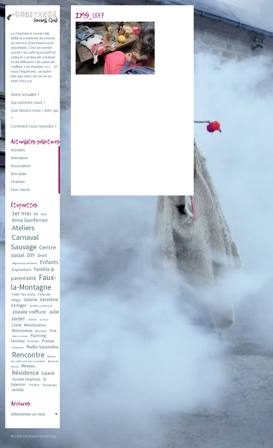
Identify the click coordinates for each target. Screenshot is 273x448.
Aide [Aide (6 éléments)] (44, 214)
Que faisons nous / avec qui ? (34, 114)
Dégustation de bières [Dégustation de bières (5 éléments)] (24, 263)
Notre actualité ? (25, 94)
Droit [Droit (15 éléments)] (42, 255)
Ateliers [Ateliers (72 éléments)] (23, 227)
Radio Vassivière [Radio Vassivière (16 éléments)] (42, 347)
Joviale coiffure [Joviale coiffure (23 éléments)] (29, 311)
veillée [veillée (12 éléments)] (18, 389)
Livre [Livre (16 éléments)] (16, 325)
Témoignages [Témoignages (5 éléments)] (49, 385)
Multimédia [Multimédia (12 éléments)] (22, 330)
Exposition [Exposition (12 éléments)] (21, 269)
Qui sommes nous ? (28, 102)
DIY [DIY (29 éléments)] (31, 255)
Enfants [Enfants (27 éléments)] (49, 262)
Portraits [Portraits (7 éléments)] (33, 341)
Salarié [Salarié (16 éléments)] (48, 373)
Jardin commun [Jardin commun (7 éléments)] (40, 306)
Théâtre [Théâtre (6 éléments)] (34, 385)
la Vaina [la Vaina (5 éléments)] (44, 319)
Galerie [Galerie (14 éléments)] (30, 299)
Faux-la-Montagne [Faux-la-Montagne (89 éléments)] (33, 282)
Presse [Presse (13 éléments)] (48, 341)
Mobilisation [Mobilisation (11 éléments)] (35, 325)
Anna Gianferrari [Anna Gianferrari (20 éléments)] (29, 220)
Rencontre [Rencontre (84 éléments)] (28, 355)
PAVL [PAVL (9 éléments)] (53, 330)
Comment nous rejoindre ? (33, 126)
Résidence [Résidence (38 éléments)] (25, 372)
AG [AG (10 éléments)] (36, 213)
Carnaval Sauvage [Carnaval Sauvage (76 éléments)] (25, 241)
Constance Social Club (39, 436)
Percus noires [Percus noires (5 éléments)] (20, 336)
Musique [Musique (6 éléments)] (41, 331)
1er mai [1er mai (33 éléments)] (21, 213)
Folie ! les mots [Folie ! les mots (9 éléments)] (24, 294)
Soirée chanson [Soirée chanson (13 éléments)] (26, 379)
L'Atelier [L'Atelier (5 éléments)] (32, 319)
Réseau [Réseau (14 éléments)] (28, 366)
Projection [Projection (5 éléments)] (18, 347)
